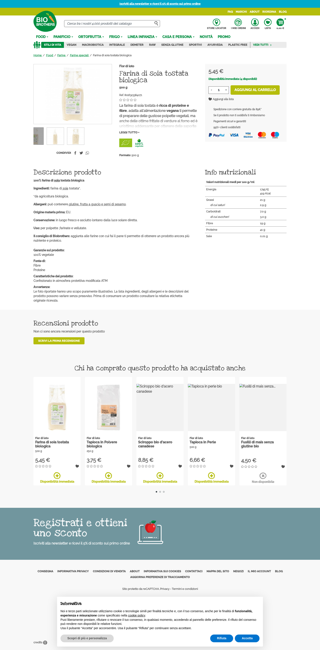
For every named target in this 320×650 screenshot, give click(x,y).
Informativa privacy (73, 571)
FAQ (230, 11)
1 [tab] (156, 492)
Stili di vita (52, 44)
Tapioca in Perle (203, 442)
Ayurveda (215, 44)
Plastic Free (237, 44)
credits (40, 642)
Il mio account (259, 571)
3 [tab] (164, 492)
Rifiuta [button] (221, 638)
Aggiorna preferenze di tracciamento (160, 577)
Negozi (238, 571)
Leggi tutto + (129, 132)
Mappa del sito (218, 571)
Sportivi (195, 44)
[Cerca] (112, 23)
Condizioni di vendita (109, 571)
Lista (268, 24)
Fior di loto (126, 66)
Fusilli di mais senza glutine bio (257, 444)
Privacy (164, 588)
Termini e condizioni (185, 588)
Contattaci (193, 571)
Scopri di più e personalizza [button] (87, 638)
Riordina (269, 11)
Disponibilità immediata (57, 477)
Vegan (71, 44)
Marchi (241, 11)
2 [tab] (160, 492)
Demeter (136, 44)
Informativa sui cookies (162, 571)
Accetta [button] (247, 638)
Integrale (117, 44)
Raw (152, 44)
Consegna (45, 571)
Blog (283, 11)
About (255, 11)
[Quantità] (218, 90)
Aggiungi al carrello (255, 90)
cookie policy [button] (136, 615)
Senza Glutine (172, 44)
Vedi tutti (262, 44)
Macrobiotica (93, 44)
